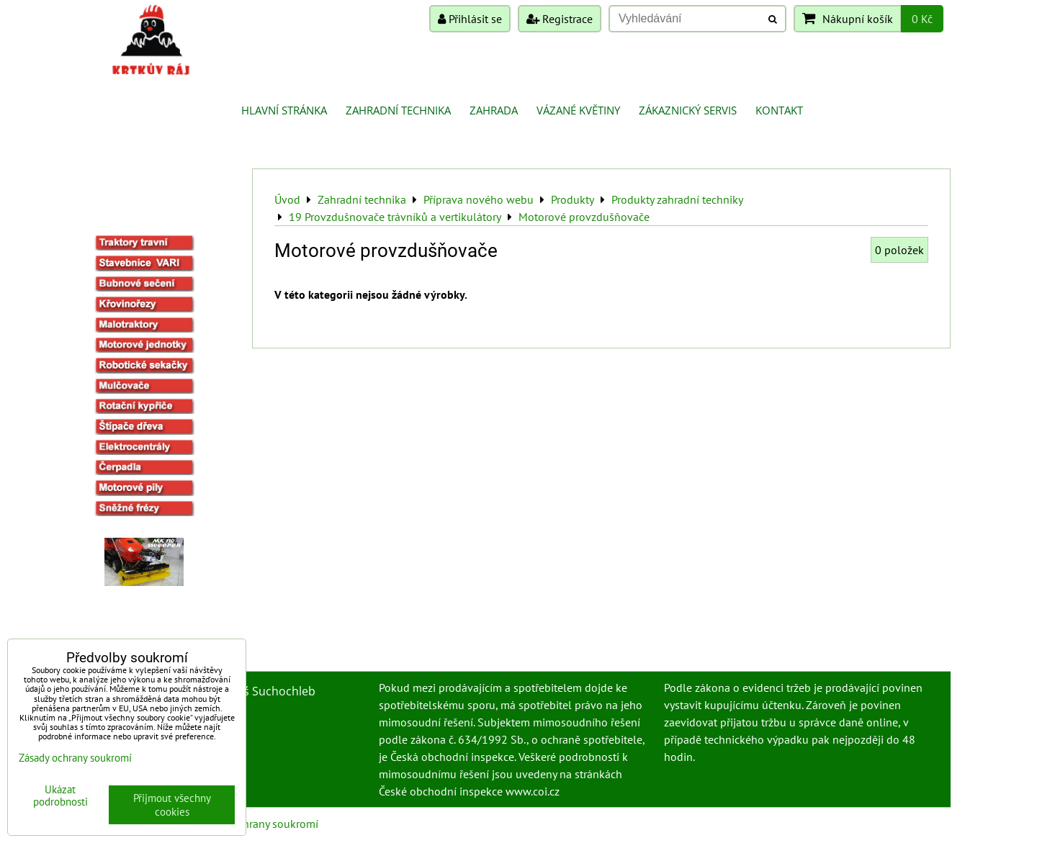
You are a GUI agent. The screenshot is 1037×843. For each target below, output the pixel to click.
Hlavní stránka (284, 110)
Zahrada (494, 110)
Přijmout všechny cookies (172, 805)
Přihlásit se (470, 19)
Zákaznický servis (688, 110)
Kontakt (779, 110)
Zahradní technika (398, 110)
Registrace (559, 19)
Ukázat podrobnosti (60, 796)
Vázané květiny (578, 110)
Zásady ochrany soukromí (256, 823)
